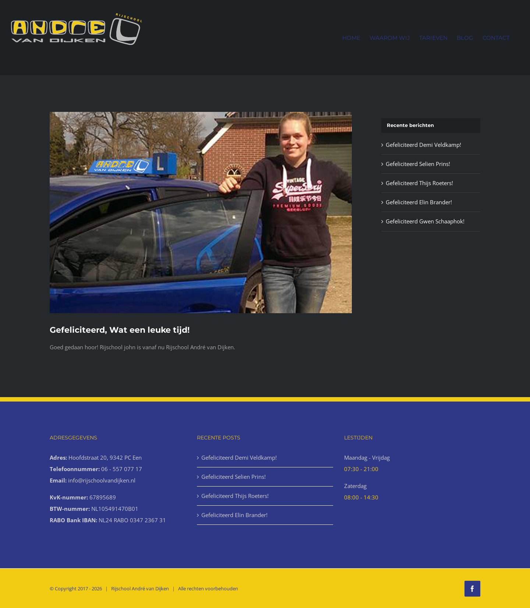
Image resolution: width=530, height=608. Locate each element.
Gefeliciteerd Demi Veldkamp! (423, 144)
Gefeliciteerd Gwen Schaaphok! (425, 221)
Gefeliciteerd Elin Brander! (419, 202)
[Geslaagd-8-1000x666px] (201, 212)
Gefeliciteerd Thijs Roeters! (419, 183)
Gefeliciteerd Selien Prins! (418, 163)
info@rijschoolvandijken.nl (101, 480)
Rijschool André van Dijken (140, 588)
